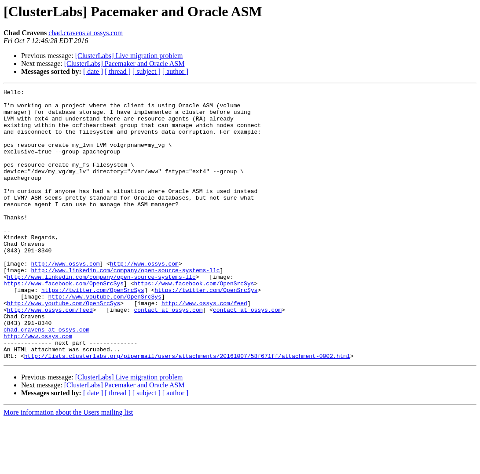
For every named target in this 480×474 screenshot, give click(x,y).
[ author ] (175, 71)
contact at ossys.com (168, 354)
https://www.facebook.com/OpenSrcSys (64, 323)
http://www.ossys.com (65, 299)
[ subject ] (146, 71)
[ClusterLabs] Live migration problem (129, 55)
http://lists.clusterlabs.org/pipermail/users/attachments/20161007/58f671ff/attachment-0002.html (187, 410)
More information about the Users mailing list (68, 466)
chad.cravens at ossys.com (85, 32)
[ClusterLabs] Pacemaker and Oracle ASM (124, 63)
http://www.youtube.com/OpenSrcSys (104, 339)
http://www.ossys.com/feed (204, 346)
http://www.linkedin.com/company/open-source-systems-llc (125, 307)
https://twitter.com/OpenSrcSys (92, 331)
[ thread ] (118, 71)
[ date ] (93, 71)
